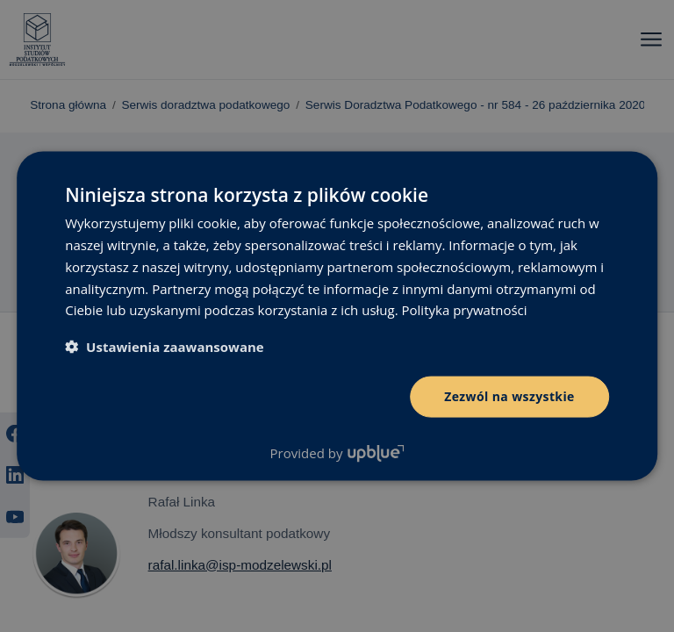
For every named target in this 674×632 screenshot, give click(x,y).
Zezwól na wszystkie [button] (509, 396)
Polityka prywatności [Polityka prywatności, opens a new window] (464, 310)
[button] (164, 347)
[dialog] (337, 316)
